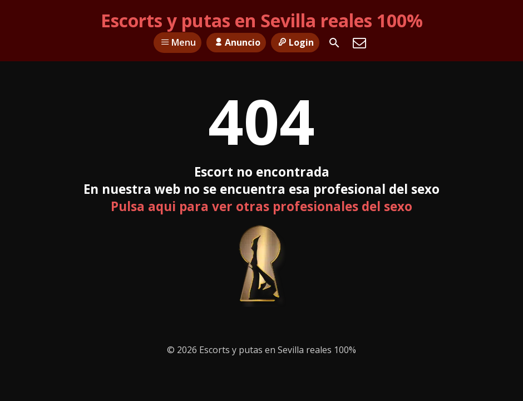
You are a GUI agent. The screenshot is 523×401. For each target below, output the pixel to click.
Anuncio (236, 42)
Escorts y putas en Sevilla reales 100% (262, 20)
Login (295, 42)
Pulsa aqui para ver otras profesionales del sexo (261, 206)
